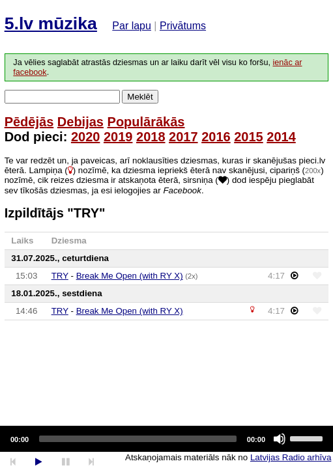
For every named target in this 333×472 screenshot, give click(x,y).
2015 (248, 137)
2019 (118, 137)
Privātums (183, 25)
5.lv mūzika (51, 23)
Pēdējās (29, 122)
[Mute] (279, 438)
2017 (183, 137)
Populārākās (146, 122)
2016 (216, 137)
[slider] (138, 439)
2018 (151, 137)
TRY (59, 276)
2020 (85, 137)
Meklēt (139, 97)
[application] (166, 439)
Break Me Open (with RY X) (129, 276)
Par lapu (131, 25)
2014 (281, 137)
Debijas (80, 122)
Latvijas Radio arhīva (290, 457)
